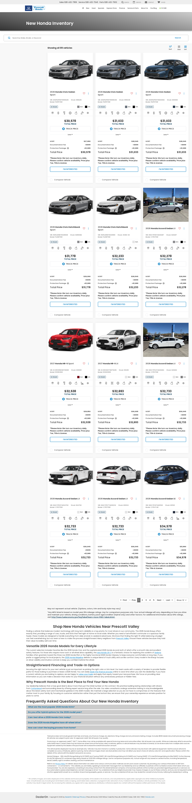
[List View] (185, 47)
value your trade (86, 674)
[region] (70, 151)
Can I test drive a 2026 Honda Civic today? (49, 717)
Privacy (83, 797)
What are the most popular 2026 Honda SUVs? (51, 706)
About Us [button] (144, 8)
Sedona (158, 652)
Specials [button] (101, 8)
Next (160, 600)
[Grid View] (178, 47)
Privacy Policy (60, 764)
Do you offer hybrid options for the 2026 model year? (55, 712)
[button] (90, 69)
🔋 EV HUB (162, 8)
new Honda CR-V (104, 652)
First (123, 600)
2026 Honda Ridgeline (74, 657)
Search (178, 38)
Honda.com (150, 797)
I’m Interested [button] (70, 169)
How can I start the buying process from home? (52, 727)
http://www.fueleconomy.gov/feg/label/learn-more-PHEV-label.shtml (83, 617)
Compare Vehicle (62, 180)
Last (169, 600)
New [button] (87, 8)
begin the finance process (101, 672)
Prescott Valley (122, 638)
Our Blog (153, 8)
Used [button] (94, 8)
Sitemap (76, 797)
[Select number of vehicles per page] (182, 600)
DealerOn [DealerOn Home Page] (68, 797)
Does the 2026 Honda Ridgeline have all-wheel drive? (54, 722)
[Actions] (88, 93)
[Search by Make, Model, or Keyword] (92, 38)
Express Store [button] (112, 8)
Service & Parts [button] (133, 8)
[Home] (83, 8)
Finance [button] (122, 8)
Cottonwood (36, 688)
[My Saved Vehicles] (161, 2)
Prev (133, 600)
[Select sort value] (171, 47)
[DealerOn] (42, 797)
